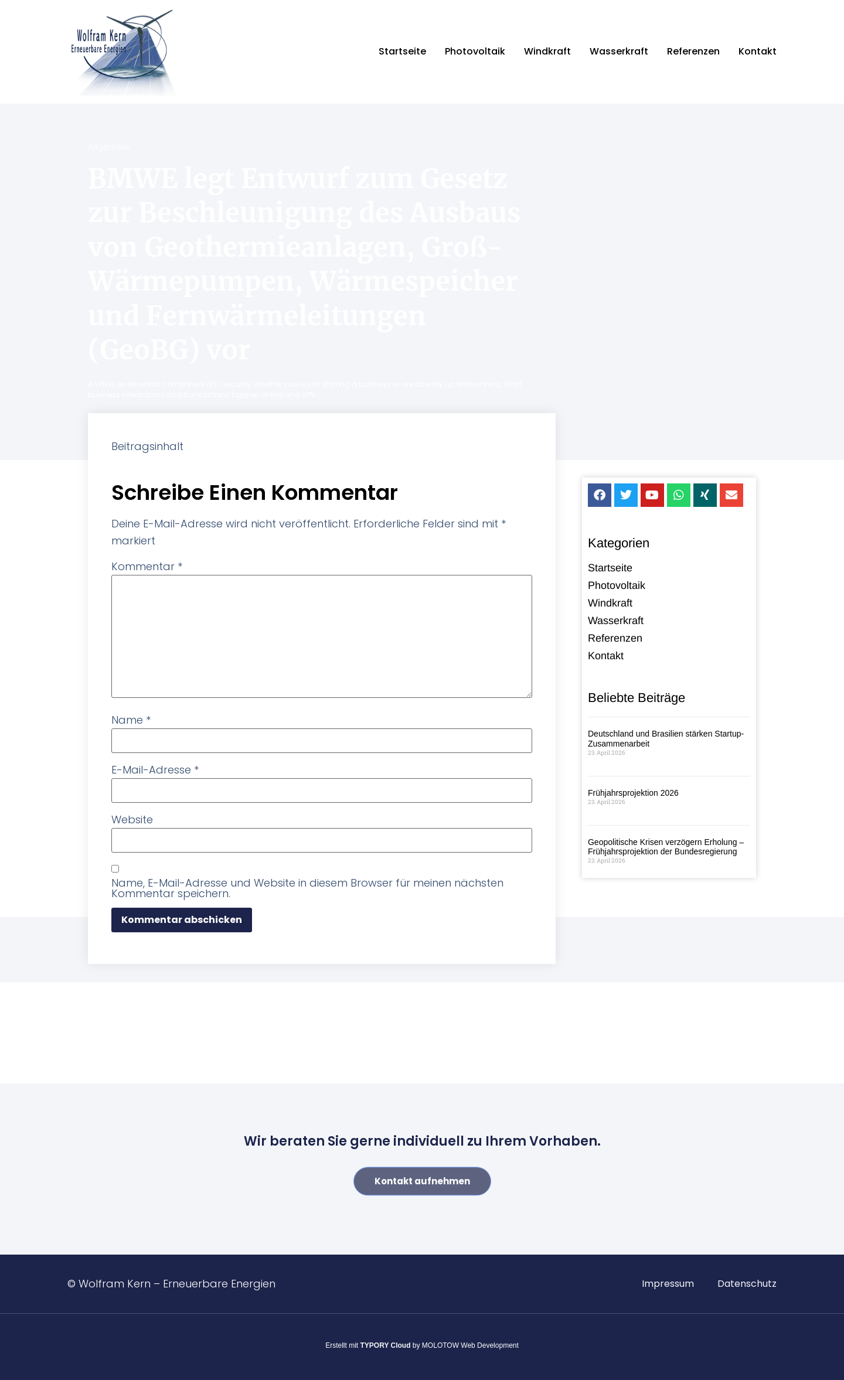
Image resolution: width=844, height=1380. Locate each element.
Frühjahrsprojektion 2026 (633, 794)
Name (131, 720)
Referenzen (693, 51)
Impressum (668, 1283)
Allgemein (109, 147)
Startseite (402, 51)
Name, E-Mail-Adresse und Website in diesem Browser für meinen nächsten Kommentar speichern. (307, 888)
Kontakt (757, 51)
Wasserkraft (619, 51)
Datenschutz (747, 1283)
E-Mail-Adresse (155, 770)
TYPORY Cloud (385, 1345)
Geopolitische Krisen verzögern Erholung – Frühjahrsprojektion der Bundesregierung (666, 848)
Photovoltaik (475, 51)
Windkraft (547, 51)
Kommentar (146, 566)
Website (132, 820)
